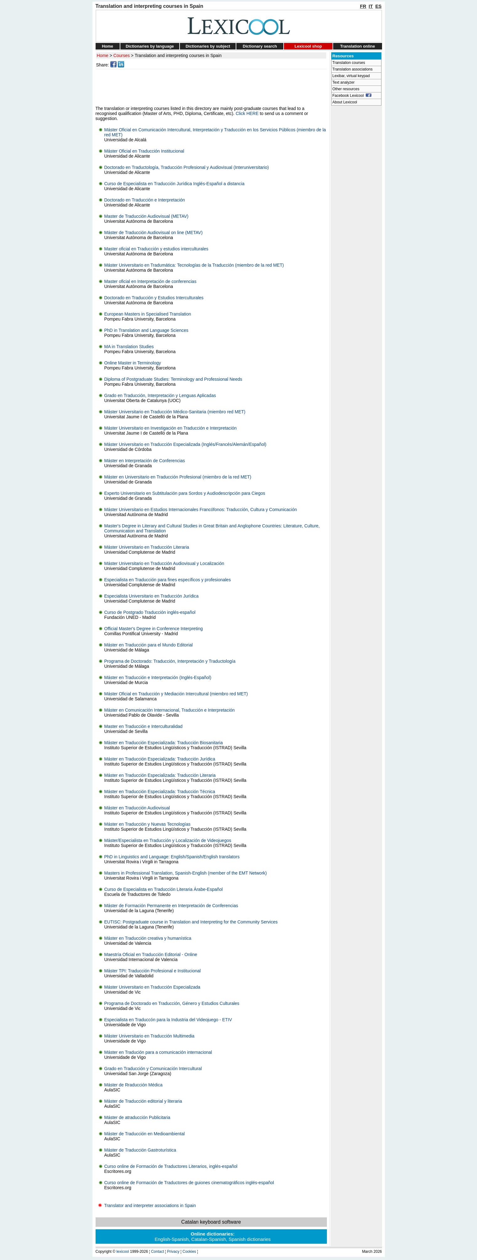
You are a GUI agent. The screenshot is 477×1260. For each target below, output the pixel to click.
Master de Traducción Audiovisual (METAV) (146, 216)
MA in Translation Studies (129, 346)
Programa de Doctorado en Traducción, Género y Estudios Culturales (171, 1003)
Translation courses (349, 62)
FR (363, 6)
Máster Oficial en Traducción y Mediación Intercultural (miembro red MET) (176, 693)
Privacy (173, 1251)
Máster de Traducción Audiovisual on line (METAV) (153, 232)
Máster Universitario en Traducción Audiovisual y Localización (164, 563)
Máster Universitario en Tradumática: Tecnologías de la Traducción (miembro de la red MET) (194, 265)
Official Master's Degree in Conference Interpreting (153, 628)
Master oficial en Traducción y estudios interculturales (156, 248)
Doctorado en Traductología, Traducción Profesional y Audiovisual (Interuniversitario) (186, 167)
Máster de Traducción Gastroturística (140, 1150)
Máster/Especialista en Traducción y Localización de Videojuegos (167, 840)
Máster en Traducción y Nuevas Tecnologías (147, 824)
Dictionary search (260, 46)
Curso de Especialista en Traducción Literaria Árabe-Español (163, 889)
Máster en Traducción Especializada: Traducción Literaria (160, 775)
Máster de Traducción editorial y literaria (143, 1101)
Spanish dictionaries (249, 1239)
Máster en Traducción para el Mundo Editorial (148, 644)
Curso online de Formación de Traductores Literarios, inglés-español (171, 1166)
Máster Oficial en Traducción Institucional (144, 151)
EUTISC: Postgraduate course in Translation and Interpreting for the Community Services (191, 921)
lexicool (122, 1251)
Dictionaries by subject (208, 46)
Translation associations (353, 69)
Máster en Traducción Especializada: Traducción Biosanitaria (163, 742)
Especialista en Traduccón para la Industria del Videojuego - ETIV (168, 1019)
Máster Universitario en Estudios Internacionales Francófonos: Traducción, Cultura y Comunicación (200, 509)
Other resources (346, 89)
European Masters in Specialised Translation (147, 313)
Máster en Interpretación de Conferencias (144, 460)
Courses (121, 55)
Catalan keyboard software (211, 1222)
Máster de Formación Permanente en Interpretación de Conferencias (171, 905)
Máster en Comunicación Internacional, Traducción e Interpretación (169, 710)
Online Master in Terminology (132, 362)
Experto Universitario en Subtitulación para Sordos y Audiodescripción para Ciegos (184, 493)
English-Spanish (171, 1239)
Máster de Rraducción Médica (133, 1084)
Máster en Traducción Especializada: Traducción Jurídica (159, 758)
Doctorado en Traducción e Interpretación (144, 199)
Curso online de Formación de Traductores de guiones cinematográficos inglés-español (189, 1182)
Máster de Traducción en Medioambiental (144, 1133)
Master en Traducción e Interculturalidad (143, 726)
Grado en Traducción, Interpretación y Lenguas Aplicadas (160, 395)
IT (371, 6)
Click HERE (247, 113)
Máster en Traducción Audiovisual (137, 807)
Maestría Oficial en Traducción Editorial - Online (150, 954)
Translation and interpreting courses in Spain (178, 55)
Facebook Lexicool (352, 95)
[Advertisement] (212, 87)
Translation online (357, 46)
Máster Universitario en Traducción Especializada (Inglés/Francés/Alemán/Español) (185, 444)
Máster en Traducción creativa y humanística (147, 938)
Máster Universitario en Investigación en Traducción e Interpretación (170, 428)
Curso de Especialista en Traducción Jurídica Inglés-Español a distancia (174, 183)
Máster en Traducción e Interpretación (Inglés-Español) (158, 677)
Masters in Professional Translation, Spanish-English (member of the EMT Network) (185, 873)
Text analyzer (344, 82)
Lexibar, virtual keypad (351, 76)
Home (107, 46)
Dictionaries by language (150, 46)
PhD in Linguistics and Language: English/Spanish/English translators (172, 856)
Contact (157, 1251)
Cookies (189, 1251)
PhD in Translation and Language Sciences (146, 330)
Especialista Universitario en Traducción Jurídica (151, 596)
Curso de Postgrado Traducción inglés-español (150, 612)
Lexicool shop (308, 46)
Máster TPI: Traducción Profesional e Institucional (152, 970)
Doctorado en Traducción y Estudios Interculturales (154, 297)
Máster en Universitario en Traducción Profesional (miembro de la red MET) (177, 476)
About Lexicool (345, 102)
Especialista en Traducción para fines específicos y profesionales (167, 579)
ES (378, 6)
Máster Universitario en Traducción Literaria (146, 547)
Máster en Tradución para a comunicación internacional (158, 1052)
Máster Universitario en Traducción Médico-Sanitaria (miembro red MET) (174, 411)
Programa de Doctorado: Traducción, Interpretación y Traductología (170, 661)
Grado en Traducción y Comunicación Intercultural (153, 1068)
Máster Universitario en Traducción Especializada (152, 987)
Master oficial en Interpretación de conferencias (150, 281)
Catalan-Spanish (208, 1239)
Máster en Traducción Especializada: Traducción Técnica (159, 791)
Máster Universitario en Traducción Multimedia (149, 1035)
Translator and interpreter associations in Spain (146, 1205)
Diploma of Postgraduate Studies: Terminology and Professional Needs (173, 379)
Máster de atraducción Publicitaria (137, 1117)
